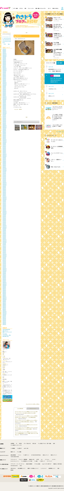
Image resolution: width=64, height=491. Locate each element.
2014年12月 (4, 211)
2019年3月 (4, 150)
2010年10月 (4, 270)
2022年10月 (4, 99)
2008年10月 (4, 299)
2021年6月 (4, 118)
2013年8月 (4, 230)
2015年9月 (4, 200)
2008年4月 (4, 306)
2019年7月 (4, 145)
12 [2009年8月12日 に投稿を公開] (6, 38)
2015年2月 (4, 208)
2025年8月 (4, 58)
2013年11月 (4, 226)
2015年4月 (4, 206)
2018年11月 (4, 155)
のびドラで (18, 36)
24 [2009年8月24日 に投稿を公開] (4, 41)
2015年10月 (4, 199)
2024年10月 (4, 70)
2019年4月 (4, 149)
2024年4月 (4, 77)
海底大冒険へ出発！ (6, 336)
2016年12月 (4, 182)
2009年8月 (4, 287)
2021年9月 (4, 114)
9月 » (9, 44)
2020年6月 (4, 132)
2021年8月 (4, 115)
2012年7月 (4, 245)
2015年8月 (4, 201)
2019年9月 (4, 143)
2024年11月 (4, 69)
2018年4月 (4, 163)
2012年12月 (4, 239)
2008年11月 (4, 298)
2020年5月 (4, 133)
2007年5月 (4, 319)
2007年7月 (4, 317)
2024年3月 (4, 78)
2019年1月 (4, 152)
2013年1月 (4, 238)
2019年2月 (4, 151)
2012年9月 (4, 243)
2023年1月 (4, 95)
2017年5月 (4, 176)
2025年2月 (4, 65)
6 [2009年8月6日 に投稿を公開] (7, 36)
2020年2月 (4, 137)
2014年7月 (4, 217)
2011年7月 (4, 260)
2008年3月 (4, 307)
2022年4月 (4, 106)
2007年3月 (4, 322)
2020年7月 (4, 131)
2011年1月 (4, 267)
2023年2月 (4, 94)
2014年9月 (4, 214)
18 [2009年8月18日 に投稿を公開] (5, 39)
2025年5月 (4, 62)
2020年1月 (4, 138)
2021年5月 (4, 119)
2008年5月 (4, 305)
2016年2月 (4, 194)
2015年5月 (4, 205)
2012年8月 (4, 244)
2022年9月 (4, 100)
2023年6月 (4, 89)
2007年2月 (4, 323)
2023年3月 (4, 93)
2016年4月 (4, 192)
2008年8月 (4, 301)
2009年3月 (4, 293)
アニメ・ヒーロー (31, 8)
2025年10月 (4, 56)
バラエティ (21, 8)
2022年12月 (4, 96)
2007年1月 (4, 324)
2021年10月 (4, 113)
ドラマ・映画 (15, 8)
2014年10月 (4, 213)
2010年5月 (4, 276)
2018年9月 (4, 157)
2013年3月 (4, 236)
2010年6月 (4, 275)
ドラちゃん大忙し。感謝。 (7, 335)
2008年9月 (4, 300)
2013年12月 (4, 225)
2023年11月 (4, 83)
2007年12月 (4, 311)
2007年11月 (4, 312)
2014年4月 (4, 220)
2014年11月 (4, 212)
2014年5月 (4, 219)
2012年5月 (4, 248)
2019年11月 (4, 140)
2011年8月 (4, 258)
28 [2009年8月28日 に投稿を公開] (9, 41)
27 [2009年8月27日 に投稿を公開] (7, 41)
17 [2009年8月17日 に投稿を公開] (4, 39)
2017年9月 (4, 171)
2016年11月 (4, 183)
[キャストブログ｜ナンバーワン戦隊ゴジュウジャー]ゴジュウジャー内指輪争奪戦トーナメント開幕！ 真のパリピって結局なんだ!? (26, 433)
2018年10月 (4, 156)
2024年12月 (4, 68)
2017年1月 (4, 181)
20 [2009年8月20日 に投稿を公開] (7, 39)
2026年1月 (4, 52)
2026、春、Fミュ (5, 330)
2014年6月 (4, 218)
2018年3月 (4, 164)
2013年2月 (4, 237)
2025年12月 (4, 53)
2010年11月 (4, 269)
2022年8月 (4, 101)
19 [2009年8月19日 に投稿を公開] (6, 39)
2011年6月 (4, 261)
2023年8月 (4, 87)
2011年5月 (4, 262)
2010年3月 (4, 279)
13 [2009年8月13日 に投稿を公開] (7, 38)
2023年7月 (4, 88)
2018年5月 (4, 162)
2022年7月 (4, 102)
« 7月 (5, 44)
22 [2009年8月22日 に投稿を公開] (10, 39)
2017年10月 (4, 170)
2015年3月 (4, 207)
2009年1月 (4, 295)
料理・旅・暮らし (55, 8)
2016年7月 (4, 188)
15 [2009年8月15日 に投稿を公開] (10, 38)
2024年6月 (4, 75)
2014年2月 (4, 223)
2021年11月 (4, 112)
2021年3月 (4, 121)
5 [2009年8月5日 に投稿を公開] (6, 36)
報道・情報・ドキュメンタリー (40, 8)
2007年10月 (4, 313)
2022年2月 (4, 108)
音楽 (25, 8)
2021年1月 (4, 124)
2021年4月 (4, 120)
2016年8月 (4, 187)
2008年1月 (4, 310)
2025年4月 (4, 63)
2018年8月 (4, 158)
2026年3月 (4, 50)
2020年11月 (4, 126)
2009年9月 (4, 286)
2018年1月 (4, 167)
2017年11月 (4, 169)
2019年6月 (4, 146)
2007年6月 (4, 318)
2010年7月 (4, 274)
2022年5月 (4, 105)
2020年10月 (4, 127)
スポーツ (49, 8)
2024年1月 (4, 81)
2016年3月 (4, 193)
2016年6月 (4, 189)
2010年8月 (4, 273)
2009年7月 (4, 288)
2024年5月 (4, 76)
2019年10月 (4, 142)
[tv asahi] (5, 8)
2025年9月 (4, 57)
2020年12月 (4, 125)
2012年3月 (4, 250)
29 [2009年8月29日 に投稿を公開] (10, 41)
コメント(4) (16, 109)
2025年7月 (4, 59)
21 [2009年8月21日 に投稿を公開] (9, 39)
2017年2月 (4, 180)
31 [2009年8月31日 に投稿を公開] (4, 42)
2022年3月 (4, 107)
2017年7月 (4, 174)
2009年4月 (4, 292)
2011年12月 (4, 254)
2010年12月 (4, 268)
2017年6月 (4, 175)
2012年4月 (4, 249)
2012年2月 (4, 251)
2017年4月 (4, 177)
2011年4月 (4, 263)
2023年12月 (4, 82)
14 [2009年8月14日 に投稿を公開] (9, 38)
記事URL (20, 109)
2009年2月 (4, 294)
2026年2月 (4, 51)
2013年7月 (4, 231)
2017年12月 (4, 168)
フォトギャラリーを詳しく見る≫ (32, 404)
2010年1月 (4, 281)
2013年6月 (4, 232)
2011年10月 (4, 256)
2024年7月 (4, 74)
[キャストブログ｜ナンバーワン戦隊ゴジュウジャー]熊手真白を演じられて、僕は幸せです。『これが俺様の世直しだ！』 (26, 417)
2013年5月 (4, 233)
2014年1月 (4, 224)
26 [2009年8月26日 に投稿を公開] (6, 41)
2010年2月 (4, 280)
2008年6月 (4, 304)
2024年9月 (4, 71)
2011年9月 (4, 257)
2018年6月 (4, 161)
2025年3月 (4, 64)
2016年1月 (4, 195)
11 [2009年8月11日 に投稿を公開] (5, 38)
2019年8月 (4, 144)
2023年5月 (4, 90)
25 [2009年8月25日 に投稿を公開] (5, 41)
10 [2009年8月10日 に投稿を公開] (4, 38)
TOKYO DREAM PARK (6, 329)
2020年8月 (4, 130)
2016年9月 (4, 186)
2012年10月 (4, 242)
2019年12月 (4, 139)
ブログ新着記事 (20, 408)
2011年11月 (4, 255)
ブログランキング (33, 408)
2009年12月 (4, 282)
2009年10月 (4, 285)
